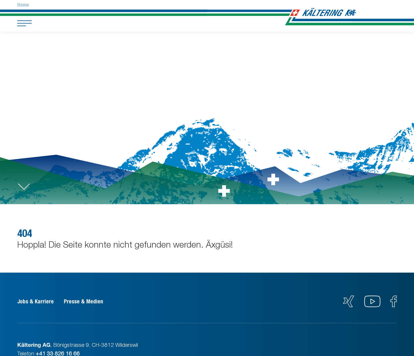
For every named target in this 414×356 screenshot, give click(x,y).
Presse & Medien (83, 301)
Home (23, 5)
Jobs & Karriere (35, 301)
